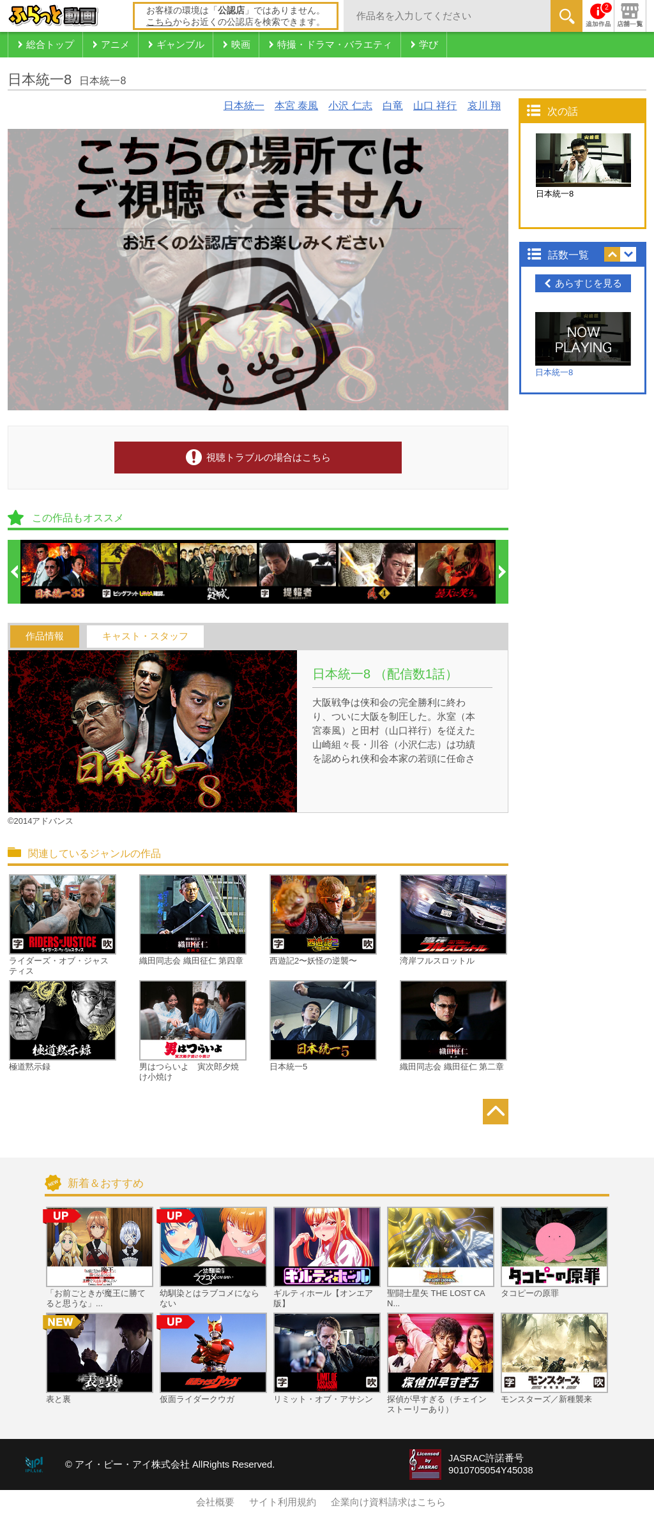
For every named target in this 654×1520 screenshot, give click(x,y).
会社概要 (215, 1502)
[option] (61, 571)
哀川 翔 (484, 105)
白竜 (393, 105)
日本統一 (244, 105)
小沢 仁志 (350, 105)
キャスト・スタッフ (145, 636)
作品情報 (45, 636)
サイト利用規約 (282, 1502)
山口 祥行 (435, 105)
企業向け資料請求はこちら (388, 1502)
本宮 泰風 (296, 105)
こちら (159, 22)
